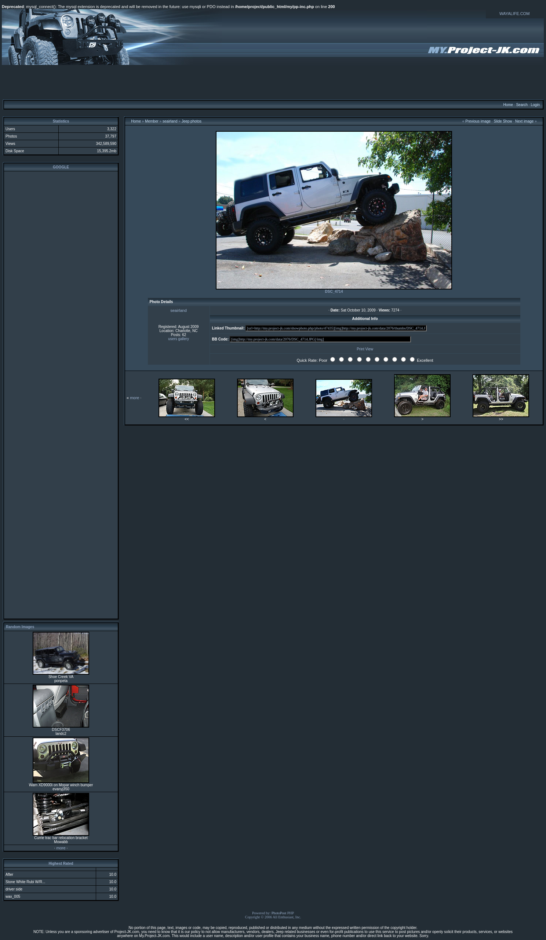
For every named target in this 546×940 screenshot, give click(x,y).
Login (535, 105)
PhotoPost (279, 913)
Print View (365, 349)
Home (508, 105)
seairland (170, 121)
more (60, 848)
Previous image (478, 121)
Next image (524, 121)
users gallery (178, 339)
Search (522, 105)
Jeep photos (192, 121)
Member (152, 121)
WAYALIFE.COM (514, 13)
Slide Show (503, 121)
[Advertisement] (273, 81)
